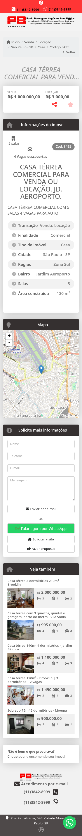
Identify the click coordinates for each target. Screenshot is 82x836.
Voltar (69, 52)
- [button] (9, 343)
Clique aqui (16, 756)
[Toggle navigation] (69, 19)
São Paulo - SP (22, 47)
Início (13, 42)
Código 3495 (59, 47)
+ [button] (9, 336)
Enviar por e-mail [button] (41, 509)
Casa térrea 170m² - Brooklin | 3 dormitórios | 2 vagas (32, 680)
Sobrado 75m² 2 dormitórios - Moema (37, 710)
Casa (41, 47)
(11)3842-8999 (28, 9)
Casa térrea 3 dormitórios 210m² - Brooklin (34, 582)
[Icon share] (41, 2)
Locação (44, 42)
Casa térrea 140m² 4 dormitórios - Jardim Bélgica (39, 647)
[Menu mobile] (41, 22)
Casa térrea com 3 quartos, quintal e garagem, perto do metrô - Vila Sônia (36, 615)
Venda (29, 42)
